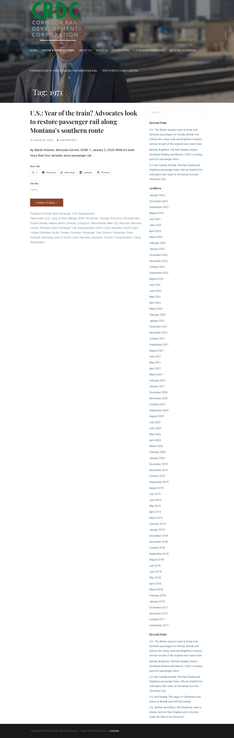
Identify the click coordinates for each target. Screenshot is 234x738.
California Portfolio (149, 50)
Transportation (123, 237)
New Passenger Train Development (73, 213)
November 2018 (158, 541)
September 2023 (159, 207)
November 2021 (158, 332)
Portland (35, 237)
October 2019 (157, 476)
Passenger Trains (123, 232)
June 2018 (155, 571)
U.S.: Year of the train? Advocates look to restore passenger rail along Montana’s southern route (83, 122)
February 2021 (157, 380)
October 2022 (157, 266)
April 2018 (155, 583)
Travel (137, 237)
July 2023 (155, 219)
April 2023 (155, 231)
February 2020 (157, 452)
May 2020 (155, 434)
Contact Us (121, 50)
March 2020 (156, 446)
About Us (85, 50)
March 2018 (156, 589)
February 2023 (157, 243)
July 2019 (155, 494)
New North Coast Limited (120, 70)
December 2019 (158, 464)
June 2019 (155, 500)
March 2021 (156, 374)
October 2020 (157, 404)
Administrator (68, 140)
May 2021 (155, 362)
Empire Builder (38, 223)
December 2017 (158, 607)
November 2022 (158, 261)
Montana (45, 227)
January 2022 (157, 320)
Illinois (61, 223)
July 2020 (155, 422)
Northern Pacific (49, 232)
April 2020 (155, 440)
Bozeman (92, 218)
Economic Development (125, 218)
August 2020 (156, 416)
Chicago (104, 218)
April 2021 (155, 368)
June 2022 (155, 290)
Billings (72, 218)
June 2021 (155, 356)
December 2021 (158, 326)
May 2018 (155, 577)
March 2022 (156, 308)
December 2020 (158, 392)
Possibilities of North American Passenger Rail (64, 70)
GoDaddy (114, 731)
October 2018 (157, 547)
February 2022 (157, 314)
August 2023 (156, 213)
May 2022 (155, 296)
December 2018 (158, 535)
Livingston (83, 223)
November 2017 (158, 613)
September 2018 (159, 553)
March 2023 (156, 237)
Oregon (65, 232)
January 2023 (157, 249)
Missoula (124, 223)
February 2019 (157, 523)
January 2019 (157, 529)
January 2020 (157, 458)
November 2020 (158, 398)
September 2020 (159, 410)
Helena (52, 223)
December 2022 (158, 255)
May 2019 (155, 505)
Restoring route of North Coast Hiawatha (66, 237)
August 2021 (156, 350)
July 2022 (155, 284)
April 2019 (155, 511)
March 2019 (156, 517)
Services (102, 50)
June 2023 (155, 225)
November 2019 (158, 470)
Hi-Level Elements (182, 50)
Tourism (108, 237)
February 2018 (157, 595)
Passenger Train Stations (97, 232)
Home (33, 50)
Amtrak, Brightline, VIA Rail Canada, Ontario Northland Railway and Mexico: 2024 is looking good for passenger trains (175, 154)
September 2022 (159, 272)
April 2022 (155, 302)
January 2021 (157, 386)
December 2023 (158, 201)
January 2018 (157, 601)
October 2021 (157, 338)
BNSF (81, 218)
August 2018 (156, 559)
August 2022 (156, 278)
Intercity (71, 223)
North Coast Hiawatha (108, 227)
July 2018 (155, 565)
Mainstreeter (98, 223)
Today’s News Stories (58, 50)
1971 (47, 218)
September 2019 (159, 482)
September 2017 (159, 625)
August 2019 (156, 488)
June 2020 (155, 428)
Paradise (76, 232)
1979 (54, 218)
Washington (37, 242)
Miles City (112, 223)
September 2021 (159, 344)
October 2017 (157, 619)
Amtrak (46, 213)
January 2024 (157, 195)
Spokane (97, 237)
